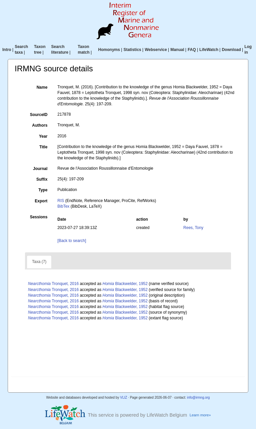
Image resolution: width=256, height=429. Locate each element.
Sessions (39, 217)
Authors (39, 125)
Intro (6, 49)
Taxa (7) (39, 261)
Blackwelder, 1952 (125, 283)
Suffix (41, 179)
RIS (60, 200)
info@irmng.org (198, 397)
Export (41, 201)
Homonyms (109, 49)
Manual (177, 49)
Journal (40, 168)
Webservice (156, 49)
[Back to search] (71, 240)
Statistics (132, 49)
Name (42, 87)
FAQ (192, 49)
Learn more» (200, 415)
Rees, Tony (193, 227)
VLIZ (123, 397)
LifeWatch (208, 49)
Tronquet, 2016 (53, 283)
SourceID (39, 114)
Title (43, 147)
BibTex (63, 206)
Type (42, 190)
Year (43, 136)
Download (231, 49)
